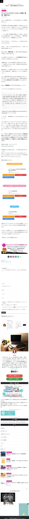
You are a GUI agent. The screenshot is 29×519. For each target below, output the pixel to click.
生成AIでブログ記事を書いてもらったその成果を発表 (16, 457)
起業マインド (4, 263)
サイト (3, 301)
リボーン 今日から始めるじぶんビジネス (14, 5)
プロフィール (13, 372)
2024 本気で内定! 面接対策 (13, 213)
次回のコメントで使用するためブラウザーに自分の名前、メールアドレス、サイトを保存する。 (14, 306)
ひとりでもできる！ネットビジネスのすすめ (14, 514)
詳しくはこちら (14, 412)
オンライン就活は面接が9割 (13, 191)
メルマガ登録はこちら (14, 379)
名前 (3, 293)
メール (3, 297)
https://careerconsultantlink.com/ (8, 146)
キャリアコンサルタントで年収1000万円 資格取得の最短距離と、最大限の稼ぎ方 (17, 170)
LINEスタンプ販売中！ (14, 382)
